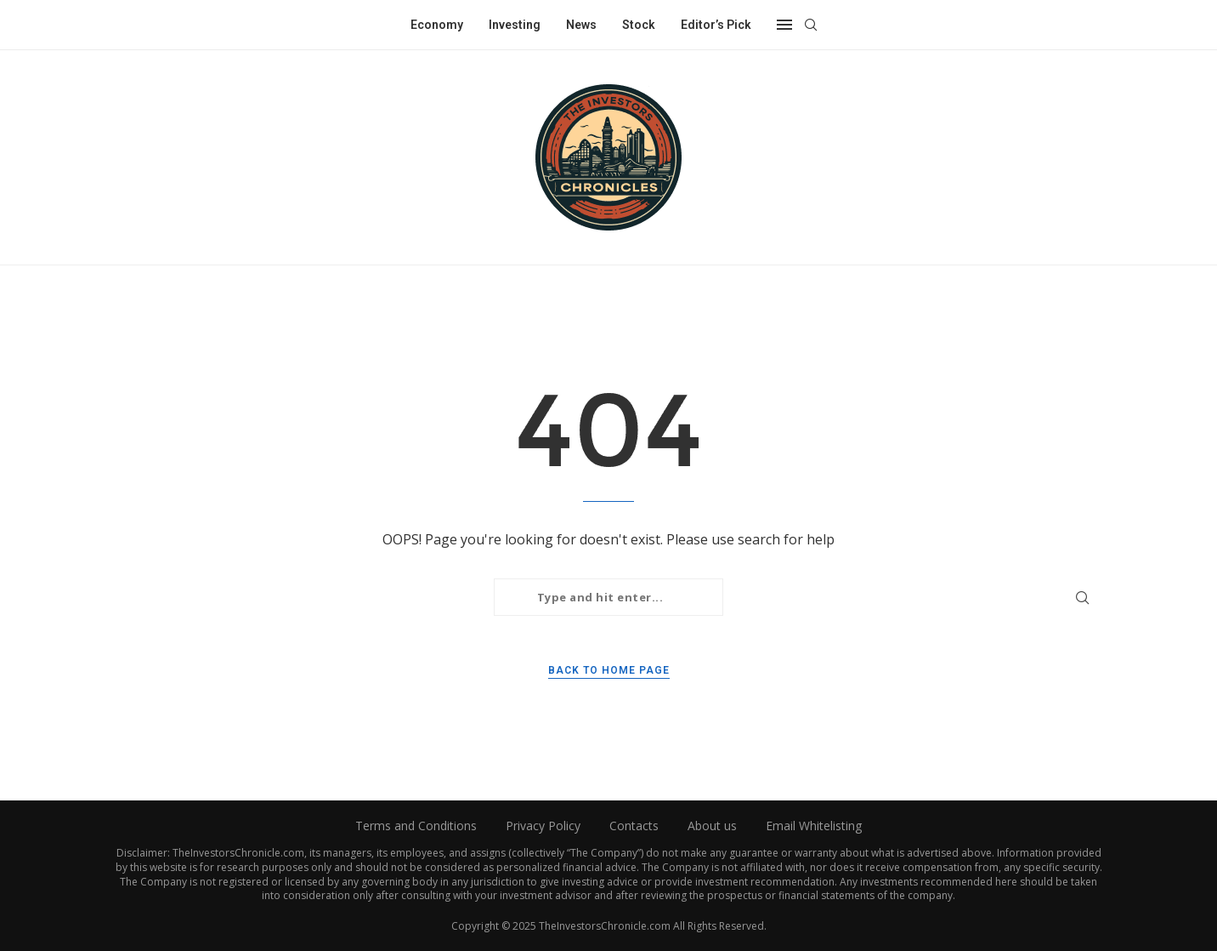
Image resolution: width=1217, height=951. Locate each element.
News (581, 24)
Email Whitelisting (814, 825)
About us (712, 825)
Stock (638, 24)
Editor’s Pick (716, 24)
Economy (436, 24)
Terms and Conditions (416, 825)
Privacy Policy (543, 825)
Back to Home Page (609, 670)
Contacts (634, 825)
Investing (515, 24)
